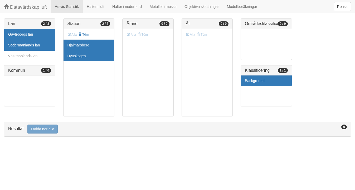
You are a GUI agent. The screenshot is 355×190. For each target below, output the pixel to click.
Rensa (342, 6)
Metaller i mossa (163, 6)
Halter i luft (95, 6)
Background (255, 81)
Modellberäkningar (242, 6)
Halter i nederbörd (127, 6)
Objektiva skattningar (201, 6)
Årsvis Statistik (67, 6)
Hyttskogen (76, 56)
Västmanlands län (22, 56)
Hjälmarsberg (78, 45)
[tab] (177, 129)
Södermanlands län (24, 45)
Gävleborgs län (20, 34)
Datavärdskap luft (25, 7)
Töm (83, 34)
